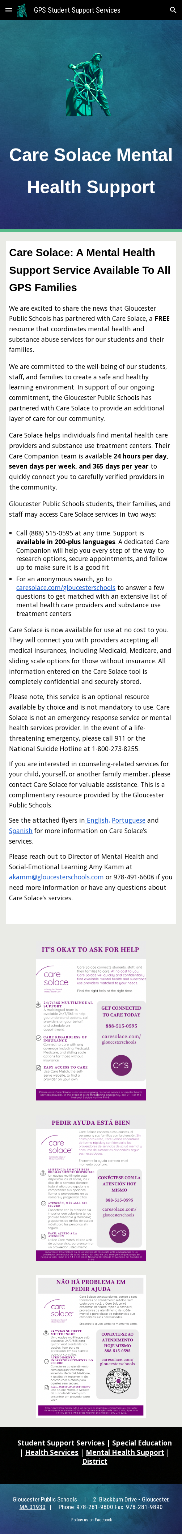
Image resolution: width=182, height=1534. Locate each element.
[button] (8, 10)
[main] (90, 168)
